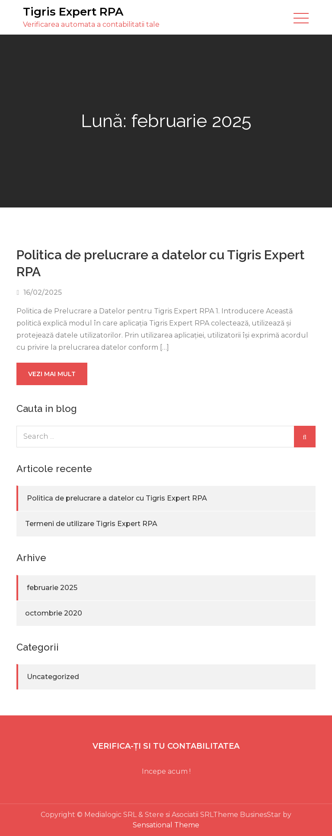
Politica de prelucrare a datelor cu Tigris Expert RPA (117, 498)
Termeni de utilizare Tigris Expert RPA (91, 524)
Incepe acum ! (166, 771)
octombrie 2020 (53, 613)
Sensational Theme (166, 825)
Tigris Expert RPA (73, 12)
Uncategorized (53, 677)
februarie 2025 (52, 588)
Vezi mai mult (52, 374)
